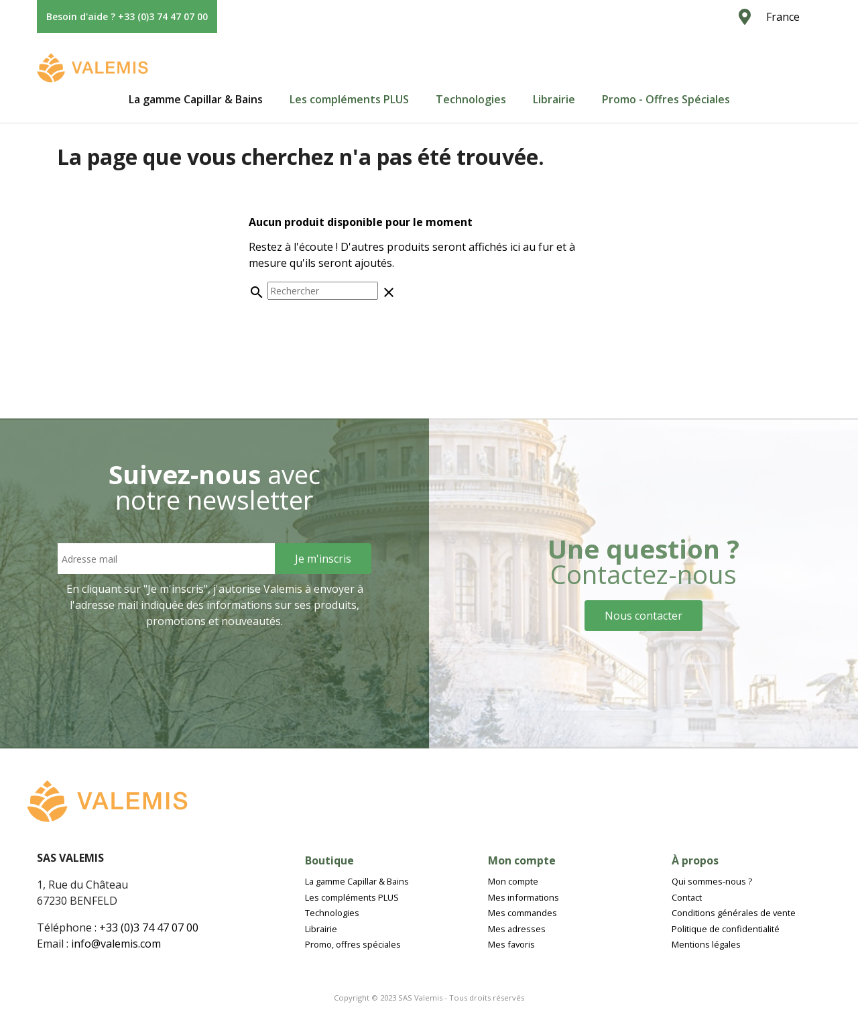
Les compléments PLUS (349, 99)
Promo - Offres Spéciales (666, 99)
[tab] (196, 99)
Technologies (471, 99)
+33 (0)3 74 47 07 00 (148, 927)
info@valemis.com (116, 943)
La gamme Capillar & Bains (196, 99)
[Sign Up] (323, 558)
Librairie (554, 99)
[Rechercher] (322, 291)
